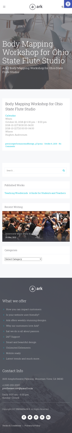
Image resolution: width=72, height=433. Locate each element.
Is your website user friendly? (22, 314)
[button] (68, 4)
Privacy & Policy (32, 425)
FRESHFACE (22, 409)
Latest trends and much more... (23, 358)
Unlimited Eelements (18, 347)
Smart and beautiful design (21, 342)
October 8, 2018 (51, 143)
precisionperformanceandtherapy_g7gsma (24, 143)
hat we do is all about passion (22, 331)
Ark (4, 68)
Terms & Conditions (11, 425)
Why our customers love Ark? (22, 325)
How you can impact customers (23, 309)
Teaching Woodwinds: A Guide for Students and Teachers (35, 193)
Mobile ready (13, 353)
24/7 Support (13, 336)
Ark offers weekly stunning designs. (26, 320)
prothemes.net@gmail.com (17, 388)
